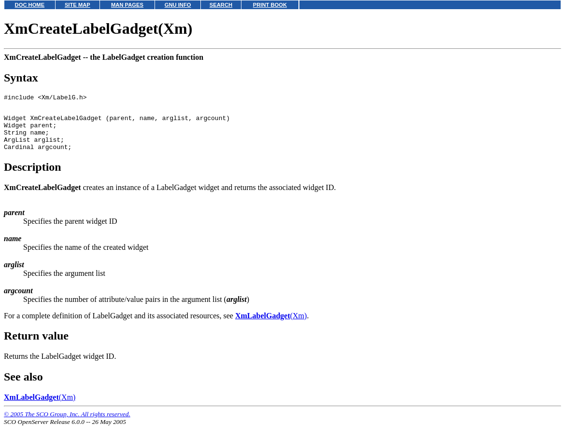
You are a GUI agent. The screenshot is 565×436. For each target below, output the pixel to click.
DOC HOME (30, 5)
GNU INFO (178, 5)
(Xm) (271, 326)
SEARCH (221, 5)
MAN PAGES (127, 5)
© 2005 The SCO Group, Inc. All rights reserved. (67, 424)
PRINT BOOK (270, 5)
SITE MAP (77, 5)
